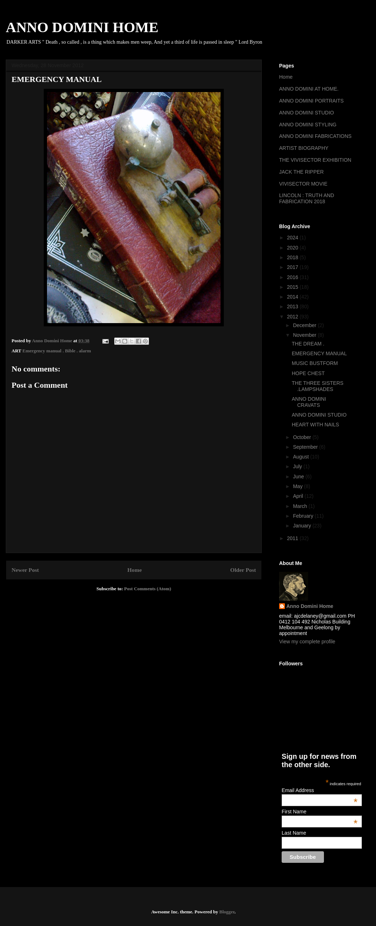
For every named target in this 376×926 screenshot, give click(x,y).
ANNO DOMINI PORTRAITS (311, 101)
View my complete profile (307, 641)
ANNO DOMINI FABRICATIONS (315, 136)
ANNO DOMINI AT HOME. (308, 89)
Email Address (320, 790)
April (298, 496)
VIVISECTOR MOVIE (303, 184)
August (301, 457)
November (305, 335)
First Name (320, 811)
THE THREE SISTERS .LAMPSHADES (317, 386)
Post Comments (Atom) (147, 588)
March (300, 506)
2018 (293, 257)
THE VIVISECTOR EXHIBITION (315, 160)
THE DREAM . (308, 344)
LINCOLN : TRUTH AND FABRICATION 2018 (306, 198)
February (304, 516)
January (302, 526)
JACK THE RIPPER (301, 172)
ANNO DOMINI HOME (82, 27)
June (299, 476)
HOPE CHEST (308, 373)
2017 (293, 267)
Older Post (243, 570)
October (302, 437)
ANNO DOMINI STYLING (308, 124)
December (305, 325)
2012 (293, 316)
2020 (293, 248)
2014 (293, 297)
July (298, 466)
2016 (293, 277)
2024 (293, 237)
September (306, 447)
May (298, 486)
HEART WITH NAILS (315, 424)
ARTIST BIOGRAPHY (303, 148)
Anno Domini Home (309, 606)
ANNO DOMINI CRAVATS (309, 402)
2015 (293, 287)
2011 (293, 538)
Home (134, 570)
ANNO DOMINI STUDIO (306, 113)
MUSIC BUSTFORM (315, 363)
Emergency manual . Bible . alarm (56, 350)
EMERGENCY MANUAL (319, 353)
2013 (293, 306)
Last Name (294, 833)
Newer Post (25, 570)
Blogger (226, 911)
